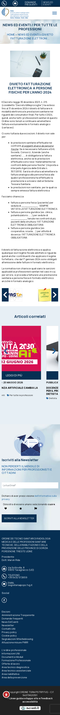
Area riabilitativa (10, 674)
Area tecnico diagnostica (15, 667)
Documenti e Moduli (12, 657)
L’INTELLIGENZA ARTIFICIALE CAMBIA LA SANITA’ (28, 389)
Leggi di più (30, 375)
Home (11, 34)
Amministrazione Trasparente (18, 615)
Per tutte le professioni (37, 26)
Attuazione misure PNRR (15, 642)
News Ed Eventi (17, 24)
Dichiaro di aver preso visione (29, 497)
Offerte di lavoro (11, 663)
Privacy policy (9, 632)
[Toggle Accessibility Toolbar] (6, 694)
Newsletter (8, 625)
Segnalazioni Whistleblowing (17, 639)
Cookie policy (9, 635)
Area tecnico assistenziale (16, 670)
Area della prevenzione (14, 677)
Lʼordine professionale (14, 650)
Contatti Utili (8, 628)
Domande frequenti (31, 3)
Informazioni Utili (11, 653)
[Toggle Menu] (54, 13)
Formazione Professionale (16, 660)
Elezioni (6, 611)
